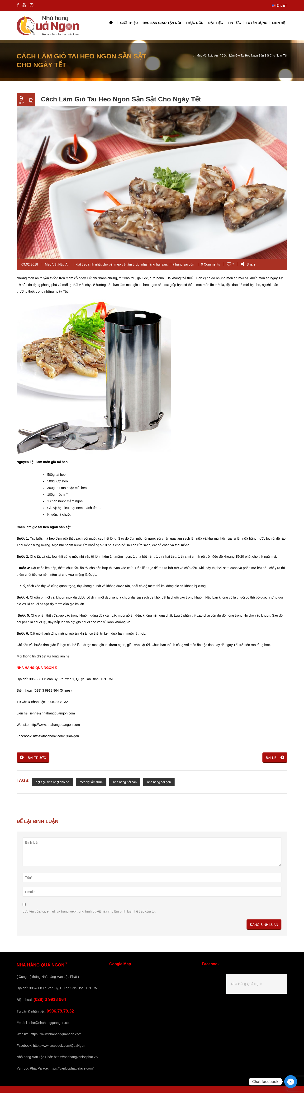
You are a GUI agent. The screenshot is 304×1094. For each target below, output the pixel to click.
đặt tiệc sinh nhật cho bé (94, 265)
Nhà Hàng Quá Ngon (246, 985)
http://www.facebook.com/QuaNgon (59, 1047)
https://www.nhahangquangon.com (55, 1035)
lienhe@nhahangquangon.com (48, 1024)
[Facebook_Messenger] (290, 1081)
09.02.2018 (29, 265)
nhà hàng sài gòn (181, 265)
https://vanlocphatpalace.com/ (72, 1069)
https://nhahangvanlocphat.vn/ (76, 1058)
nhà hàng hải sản (154, 265)
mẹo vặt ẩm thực (126, 265)
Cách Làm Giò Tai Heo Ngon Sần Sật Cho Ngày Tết (121, 100)
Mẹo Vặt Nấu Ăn (207, 56)
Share (248, 265)
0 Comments (210, 265)
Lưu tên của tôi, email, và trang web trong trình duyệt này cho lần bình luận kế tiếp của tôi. (89, 912)
